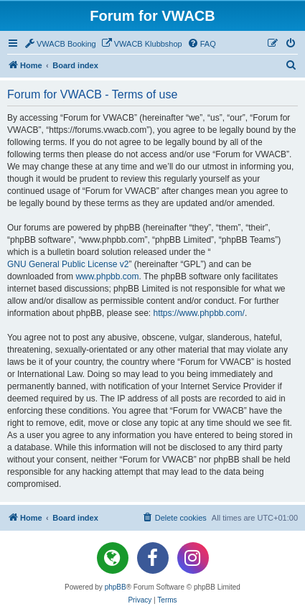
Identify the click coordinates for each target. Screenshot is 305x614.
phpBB (115, 587)
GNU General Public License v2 (67, 264)
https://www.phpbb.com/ (198, 313)
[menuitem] (60, 43)
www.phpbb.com (107, 276)
